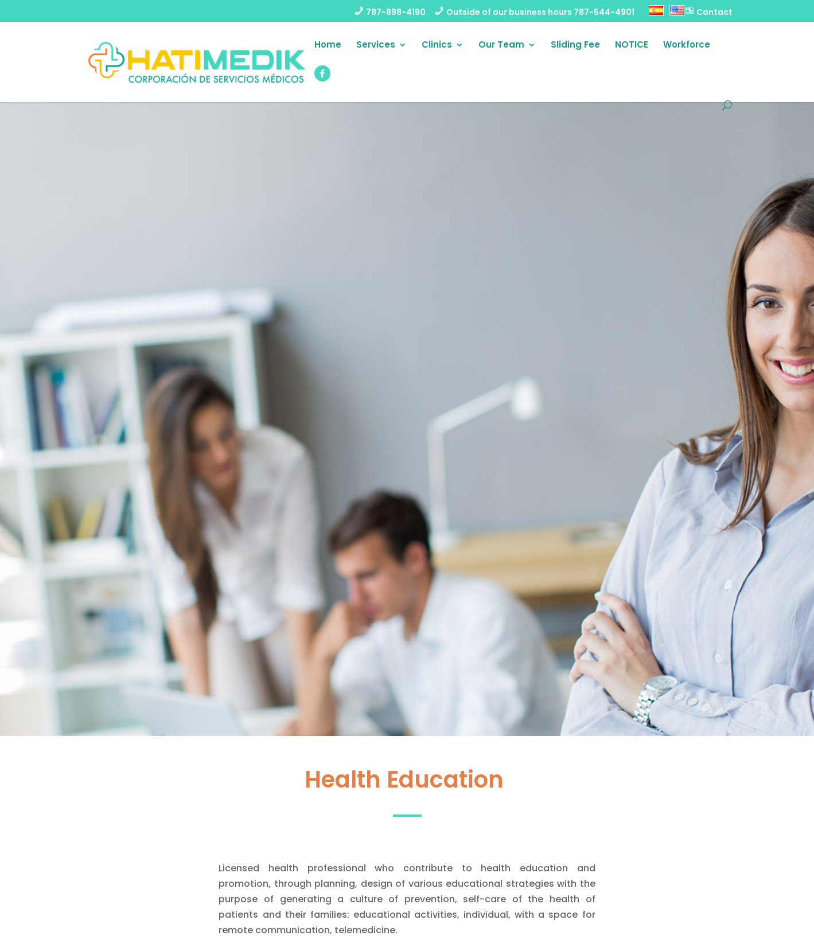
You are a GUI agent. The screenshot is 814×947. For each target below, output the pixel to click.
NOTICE (631, 45)
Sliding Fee (575, 45)
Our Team (501, 45)
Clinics (437, 45)
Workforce (686, 45)
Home (327, 45)
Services (375, 45)
